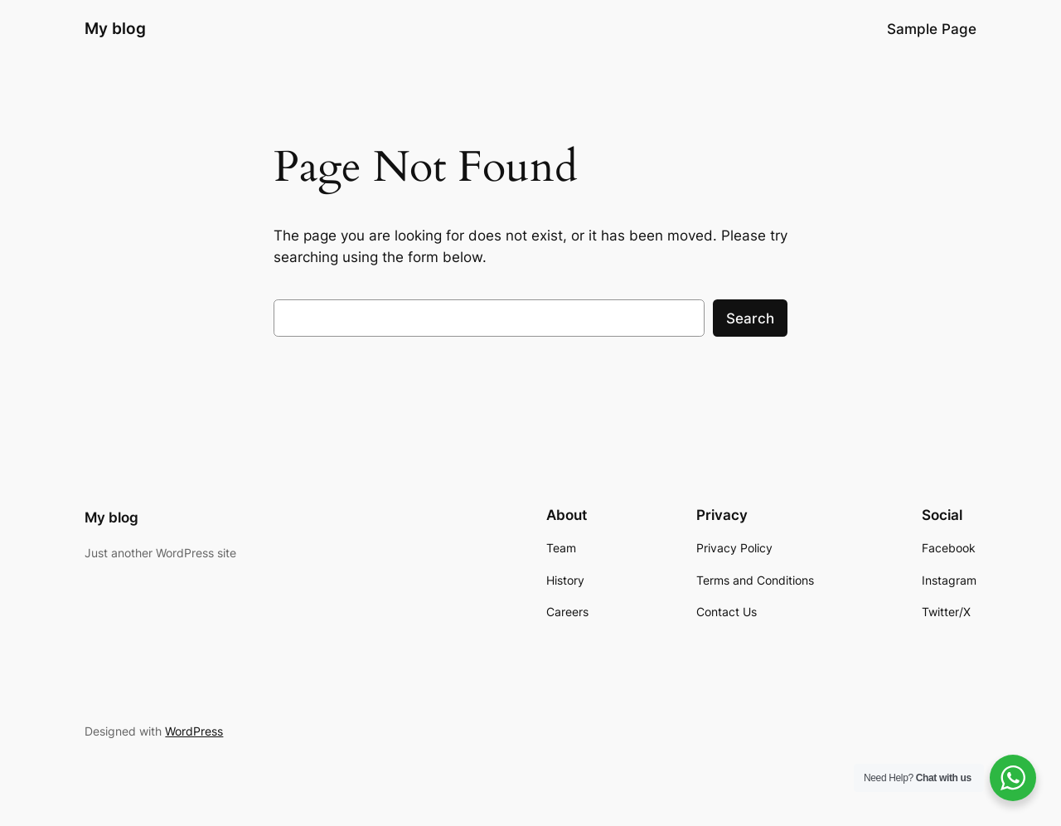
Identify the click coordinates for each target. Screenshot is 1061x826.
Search (750, 318)
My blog (115, 28)
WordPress (194, 731)
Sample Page (931, 29)
